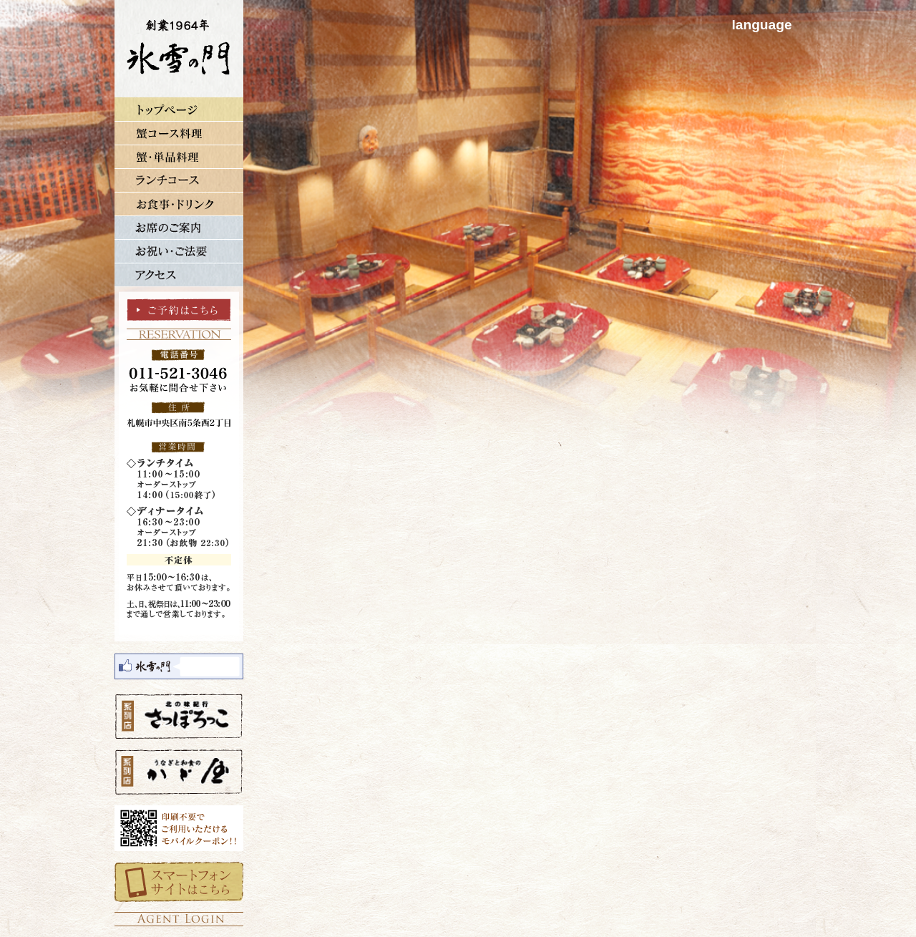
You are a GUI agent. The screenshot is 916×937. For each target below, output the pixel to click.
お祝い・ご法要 (178, 251)
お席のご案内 (178, 227)
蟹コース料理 (178, 133)
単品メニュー (178, 203)
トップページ (178, 109)
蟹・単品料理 (178, 156)
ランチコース (178, 180)
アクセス (178, 274)
